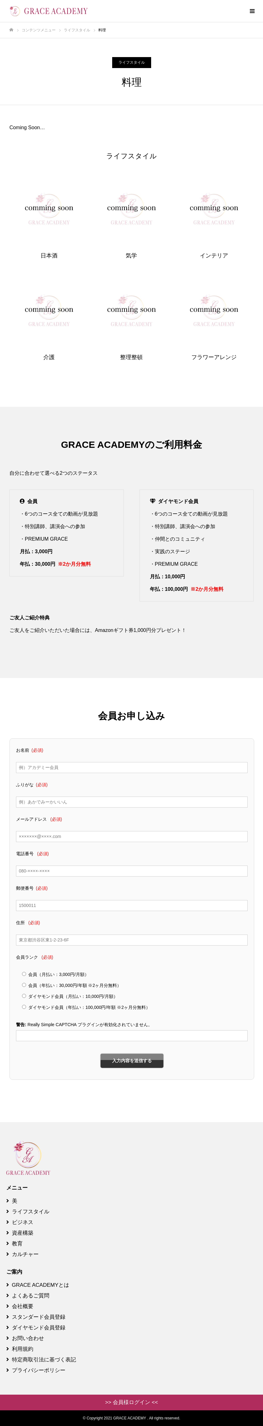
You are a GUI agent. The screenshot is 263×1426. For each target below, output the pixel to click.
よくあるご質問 (27, 1296)
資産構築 (19, 1233)
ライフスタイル (131, 62)
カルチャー (22, 1254)
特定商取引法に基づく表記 (41, 1360)
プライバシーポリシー (35, 1370)
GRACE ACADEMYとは (37, 1285)
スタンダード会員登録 (35, 1317)
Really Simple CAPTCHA (52, 1024)
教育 (14, 1244)
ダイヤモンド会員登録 (35, 1328)
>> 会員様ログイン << (131, 1402)
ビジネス (19, 1222)
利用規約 (19, 1349)
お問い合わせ (25, 1338)
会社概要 (19, 1306)
